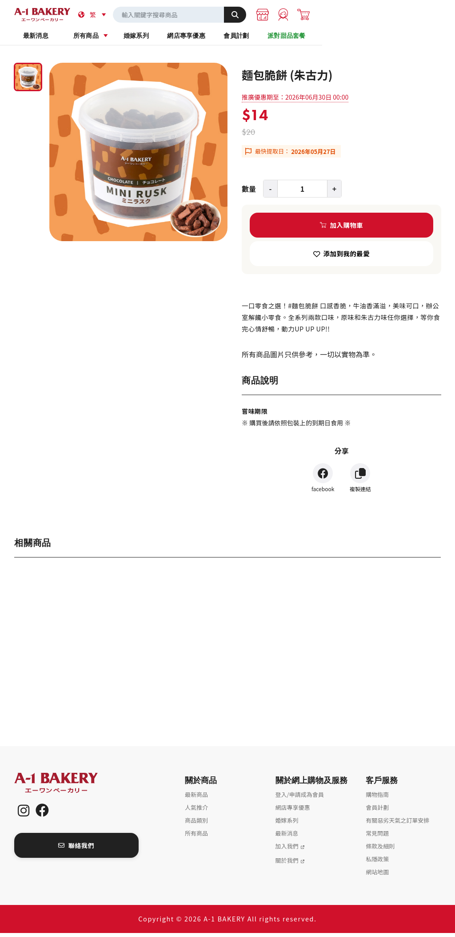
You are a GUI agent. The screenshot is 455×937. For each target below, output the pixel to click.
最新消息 (51, 40)
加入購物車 (346, 229)
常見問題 (377, 837)
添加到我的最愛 (346, 257)
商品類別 (196, 824)
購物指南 (377, 798)
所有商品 (121, 40)
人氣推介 (196, 811)
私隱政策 (377, 863)
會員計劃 (333, 40)
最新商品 (196, 798)
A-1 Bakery (67, 787)
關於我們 (287, 864)
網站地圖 (377, 876)
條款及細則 (380, 850)
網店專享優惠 (262, 40)
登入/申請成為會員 (299, 798)
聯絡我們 (76, 849)
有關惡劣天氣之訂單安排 (397, 824)
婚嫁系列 (192, 40)
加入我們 (287, 850)
